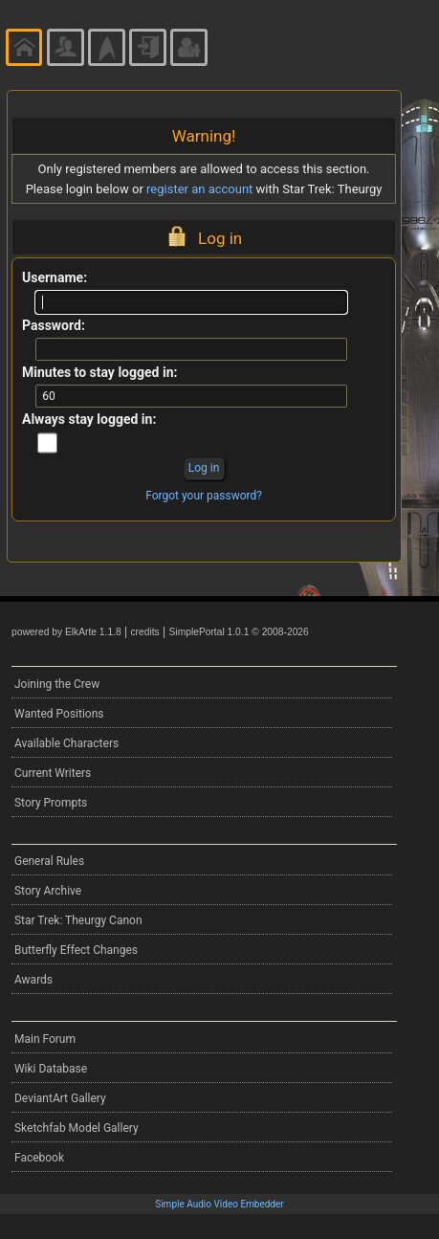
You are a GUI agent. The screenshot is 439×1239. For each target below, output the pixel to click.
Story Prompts (50, 802)
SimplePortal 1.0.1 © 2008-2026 (239, 632)
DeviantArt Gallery (60, 1098)
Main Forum (45, 1039)
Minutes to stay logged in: (99, 372)
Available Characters (66, 743)
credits (144, 632)
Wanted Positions (58, 713)
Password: (53, 325)
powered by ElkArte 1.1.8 (66, 632)
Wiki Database (50, 1068)
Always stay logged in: (89, 419)
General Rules (49, 861)
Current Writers (52, 773)
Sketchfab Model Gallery (76, 1128)
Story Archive (47, 890)
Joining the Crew (56, 684)
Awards (33, 979)
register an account (199, 189)
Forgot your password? (203, 495)
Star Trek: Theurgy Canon (78, 920)
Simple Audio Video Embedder (219, 1204)
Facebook (39, 1157)
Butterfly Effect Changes (76, 950)
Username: (54, 277)
